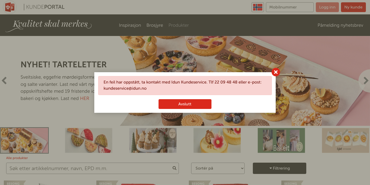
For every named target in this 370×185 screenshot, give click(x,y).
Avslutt (184, 103)
